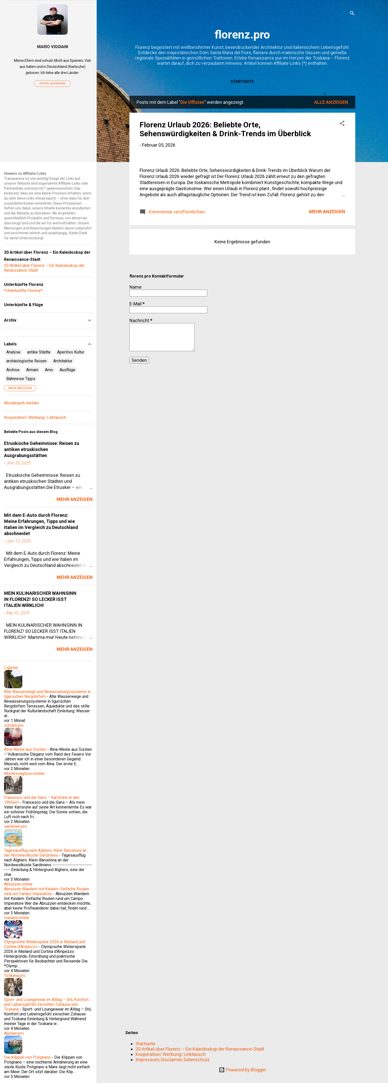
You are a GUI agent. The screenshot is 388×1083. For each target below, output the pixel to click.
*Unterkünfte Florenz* (23, 290)
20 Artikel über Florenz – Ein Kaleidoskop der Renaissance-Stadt (200, 1049)
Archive (13, 369)
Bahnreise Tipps (20, 378)
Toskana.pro (14, 975)
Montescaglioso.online (24, 773)
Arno (49, 369)
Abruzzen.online (18, 884)
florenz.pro (242, 34)
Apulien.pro (14, 1033)
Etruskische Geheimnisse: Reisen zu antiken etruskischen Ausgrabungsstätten (41, 449)
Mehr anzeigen (327, 341)
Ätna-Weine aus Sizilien (25, 749)
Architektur (62, 361)
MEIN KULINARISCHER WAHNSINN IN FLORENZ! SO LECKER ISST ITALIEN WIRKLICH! (40, 599)
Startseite (242, 81)
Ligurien (11, 667)
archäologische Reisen (26, 361)
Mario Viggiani (52, 46)
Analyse (13, 352)
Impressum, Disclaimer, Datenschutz (173, 1059)
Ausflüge (67, 369)
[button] (342, 124)
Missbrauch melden (21, 403)
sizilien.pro (14, 725)
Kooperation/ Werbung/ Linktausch (171, 1054)
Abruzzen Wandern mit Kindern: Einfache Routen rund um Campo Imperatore (46, 891)
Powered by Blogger (242, 1069)
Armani (32, 369)
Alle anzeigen (331, 102)
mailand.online (16, 917)
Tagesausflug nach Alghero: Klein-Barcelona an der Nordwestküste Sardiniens (45, 853)
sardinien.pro (15, 826)
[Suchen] (352, 14)
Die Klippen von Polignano (27, 1057)
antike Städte (38, 352)
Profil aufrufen (52, 83)
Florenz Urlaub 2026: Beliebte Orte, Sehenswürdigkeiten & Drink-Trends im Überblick (225, 129)
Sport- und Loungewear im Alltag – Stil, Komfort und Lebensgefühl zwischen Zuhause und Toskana (46, 1004)
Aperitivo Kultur (70, 352)
